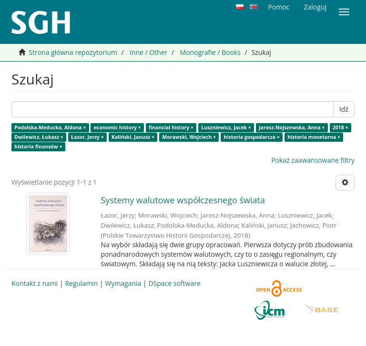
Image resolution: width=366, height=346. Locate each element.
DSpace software (174, 283)
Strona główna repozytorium (73, 52)
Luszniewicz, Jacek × (226, 127)
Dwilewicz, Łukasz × (38, 137)
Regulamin (81, 283)
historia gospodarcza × (252, 137)
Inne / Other (148, 52)
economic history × (117, 127)
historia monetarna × (313, 137)
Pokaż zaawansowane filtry (313, 160)
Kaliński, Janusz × (133, 137)
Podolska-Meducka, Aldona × (50, 127)
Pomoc (279, 6)
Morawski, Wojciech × (189, 137)
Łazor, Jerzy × (87, 137)
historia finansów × (38, 146)
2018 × (340, 127)
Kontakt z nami (34, 283)
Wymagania (123, 283)
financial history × (171, 127)
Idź (343, 109)
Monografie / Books (210, 52)
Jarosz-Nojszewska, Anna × (292, 127)
